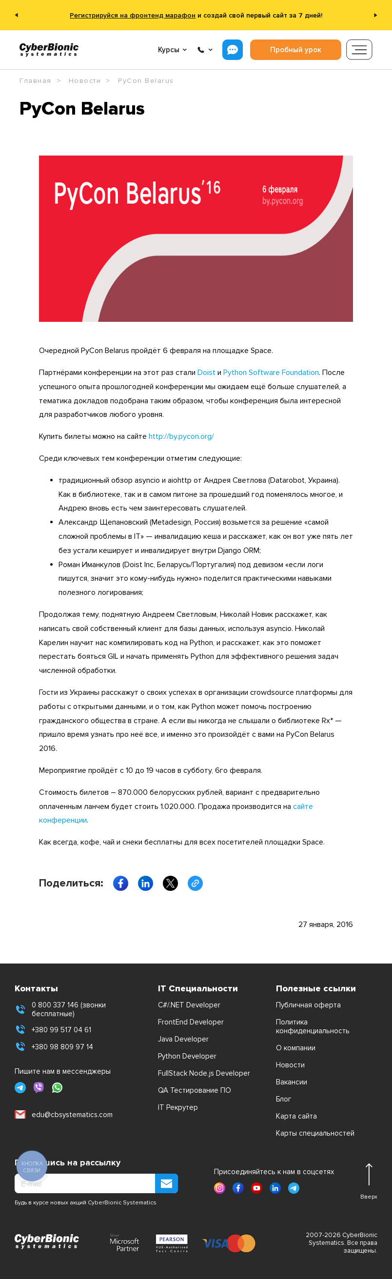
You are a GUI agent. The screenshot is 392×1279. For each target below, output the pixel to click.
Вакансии (291, 1082)
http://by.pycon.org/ (181, 436)
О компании (295, 1047)
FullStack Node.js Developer (204, 1073)
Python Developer (187, 1056)
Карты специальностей (315, 1133)
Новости (290, 1065)
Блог (283, 1099)
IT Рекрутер (178, 1107)
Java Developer (183, 1039)
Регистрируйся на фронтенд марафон (133, 15)
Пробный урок (295, 49)
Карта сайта (296, 1116)
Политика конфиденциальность (313, 1026)
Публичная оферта (308, 1005)
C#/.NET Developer (189, 1005)
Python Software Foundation (271, 372)
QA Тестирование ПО (194, 1090)
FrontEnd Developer (191, 1022)
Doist (206, 372)
